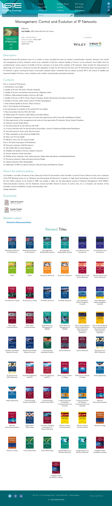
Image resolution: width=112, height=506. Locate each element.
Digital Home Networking (29, 420)
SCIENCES (79, 7)
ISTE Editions (80, 10)
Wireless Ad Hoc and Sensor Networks (82, 270)
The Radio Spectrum (47, 294)
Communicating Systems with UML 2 (29, 395)
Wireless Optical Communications (64, 420)
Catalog (60, 7)
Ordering (60, 10)
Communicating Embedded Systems (47, 345)
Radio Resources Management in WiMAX (47, 321)
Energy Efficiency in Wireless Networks (64, 445)
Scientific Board (62, 4)
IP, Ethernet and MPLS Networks (100, 345)
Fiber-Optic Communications (12, 320)
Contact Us (42, 10)
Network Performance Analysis (100, 395)
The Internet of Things (12, 294)
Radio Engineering (100, 369)
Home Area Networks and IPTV (30, 370)
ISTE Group (79, 4)
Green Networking (30, 444)
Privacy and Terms (96, 496)
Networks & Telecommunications (19, 222)
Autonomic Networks (47, 269)
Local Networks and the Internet (82, 245)
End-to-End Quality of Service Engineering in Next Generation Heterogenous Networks (82, 323)
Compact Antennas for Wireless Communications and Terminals (65, 397)
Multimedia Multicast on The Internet (12, 245)
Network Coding (100, 419)
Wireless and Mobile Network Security (12, 345)
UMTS (12, 269)
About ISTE (42, 7)
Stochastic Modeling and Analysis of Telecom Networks (47, 421)
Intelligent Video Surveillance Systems (100, 445)
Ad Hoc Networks (65, 344)
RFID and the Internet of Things (65, 370)
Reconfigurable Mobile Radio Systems (47, 245)
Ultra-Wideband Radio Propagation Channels (82, 296)
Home (40, 4)
